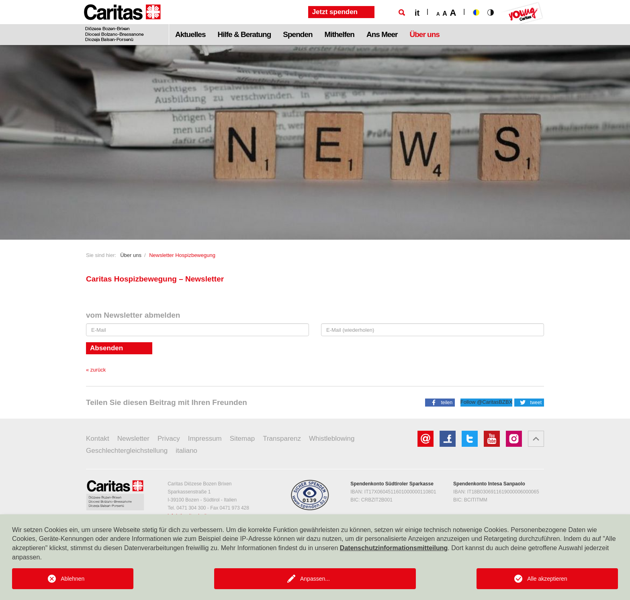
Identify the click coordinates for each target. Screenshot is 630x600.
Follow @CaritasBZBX (486, 402)
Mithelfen (339, 34)
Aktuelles (190, 34)
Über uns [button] (425, 34)
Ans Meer (382, 34)
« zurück (96, 370)
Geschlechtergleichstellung (127, 450)
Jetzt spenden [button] (335, 12)
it (417, 12)
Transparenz (282, 438)
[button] (440, 402)
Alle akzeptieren (547, 578)
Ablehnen (72, 578)
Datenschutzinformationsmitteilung (394, 548)
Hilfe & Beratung (244, 34)
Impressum (205, 438)
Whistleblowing (331, 438)
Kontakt (97, 438)
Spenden (297, 34)
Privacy (169, 438)
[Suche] (402, 12)
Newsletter (133, 438)
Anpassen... (315, 578)
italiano (186, 450)
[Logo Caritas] (122, 22)
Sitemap (242, 438)
